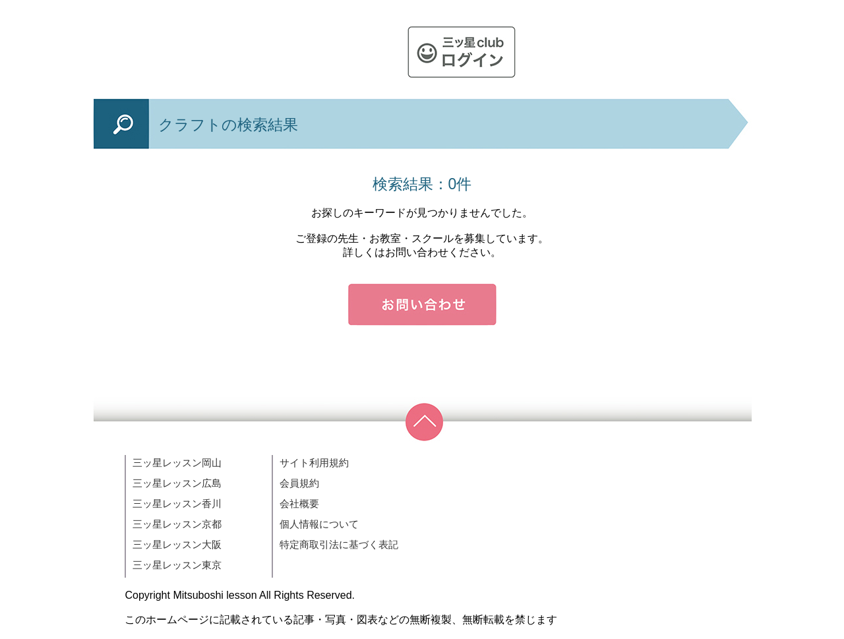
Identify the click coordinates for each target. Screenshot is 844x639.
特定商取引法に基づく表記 (339, 544)
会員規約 (299, 483)
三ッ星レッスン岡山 (177, 462)
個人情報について (319, 524)
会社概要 (299, 503)
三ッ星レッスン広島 (177, 483)
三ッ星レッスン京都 (177, 524)
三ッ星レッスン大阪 (177, 544)
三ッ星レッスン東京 (177, 564)
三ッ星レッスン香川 (177, 503)
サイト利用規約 (314, 462)
